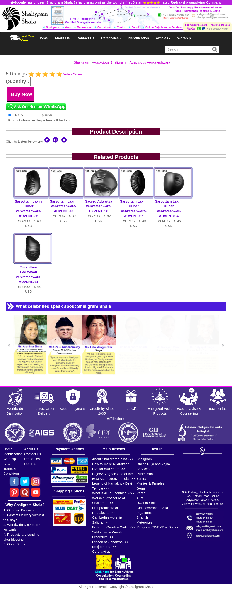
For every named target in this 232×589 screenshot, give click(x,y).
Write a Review (72, 74)
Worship (184, 38)
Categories (111, 38)
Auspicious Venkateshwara (150, 62)
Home (43, 38)
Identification (138, 38)
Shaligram (81, 62)
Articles (163, 38)
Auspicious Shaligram (109, 62)
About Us (62, 38)
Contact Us (85, 38)
